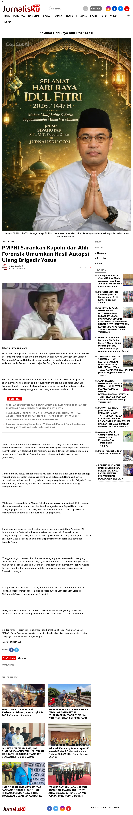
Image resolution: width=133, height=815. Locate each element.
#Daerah (22, 658)
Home (4, 242)
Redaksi (95, 807)
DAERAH (47, 16)
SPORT (93, 16)
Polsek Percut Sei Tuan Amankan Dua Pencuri (110, 452)
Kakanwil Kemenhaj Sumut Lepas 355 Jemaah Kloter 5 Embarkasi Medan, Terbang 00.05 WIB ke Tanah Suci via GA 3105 (45, 426)
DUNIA (58, 16)
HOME (7, 16)
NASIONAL (33, 16)
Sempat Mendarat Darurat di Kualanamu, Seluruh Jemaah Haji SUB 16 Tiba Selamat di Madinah (22, 712)
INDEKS (7, 22)
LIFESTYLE (81, 16)
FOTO (104, 16)
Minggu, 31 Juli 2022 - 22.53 (17, 268)
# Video (99, 263)
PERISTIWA (19, 16)
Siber (104, 807)
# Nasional (100, 253)
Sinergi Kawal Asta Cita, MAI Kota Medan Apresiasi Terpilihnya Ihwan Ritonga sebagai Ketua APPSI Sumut (110, 281)
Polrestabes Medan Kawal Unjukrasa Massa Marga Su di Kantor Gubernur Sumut (108, 297)
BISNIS (69, 16)
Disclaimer (114, 807)
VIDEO (113, 16)
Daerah (11, 242)
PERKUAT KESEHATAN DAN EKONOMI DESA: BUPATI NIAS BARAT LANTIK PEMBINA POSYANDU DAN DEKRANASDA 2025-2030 (46, 407)
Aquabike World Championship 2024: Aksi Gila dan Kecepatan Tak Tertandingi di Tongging (108, 439)
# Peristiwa (101, 258)
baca (84, 267)
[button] (128, 14)
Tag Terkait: (9, 658)
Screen (96, 8)
